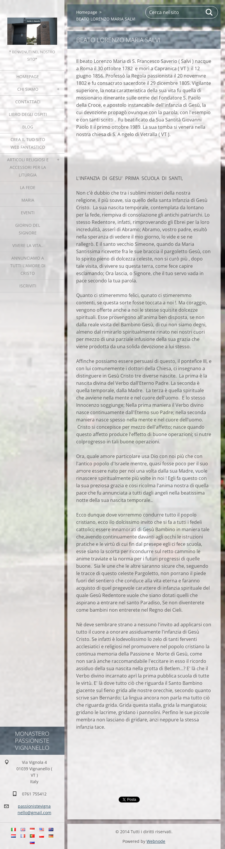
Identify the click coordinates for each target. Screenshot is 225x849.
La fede (27, 187)
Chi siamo (27, 89)
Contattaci (27, 101)
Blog (27, 127)
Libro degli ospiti (28, 114)
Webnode (155, 841)
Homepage (27, 76)
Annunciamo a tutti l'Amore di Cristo (27, 265)
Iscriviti (27, 286)
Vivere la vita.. (27, 245)
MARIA (27, 200)
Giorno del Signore (27, 229)
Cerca (209, 12)
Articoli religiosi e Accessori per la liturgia (28, 167)
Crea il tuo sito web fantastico (28, 143)
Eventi (28, 212)
